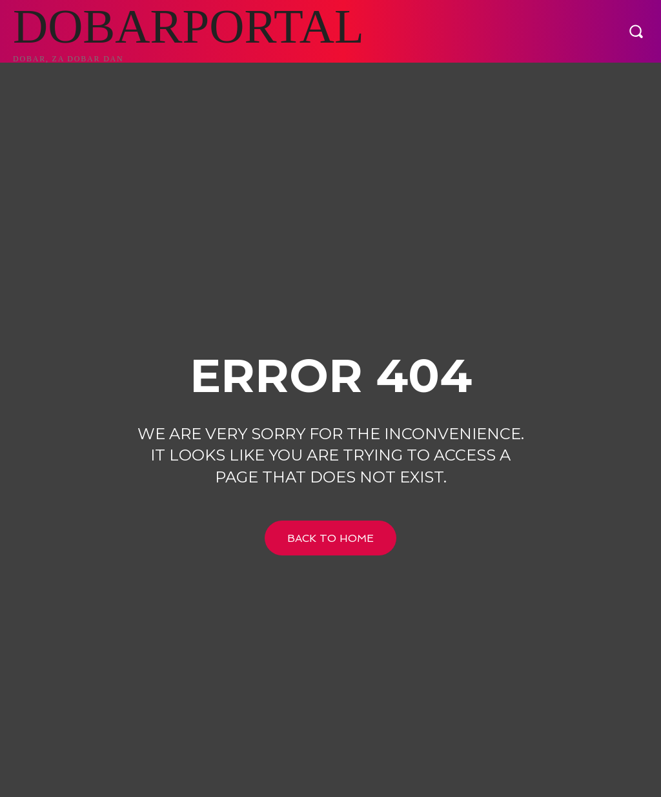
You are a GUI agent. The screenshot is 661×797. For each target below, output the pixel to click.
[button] (636, 31)
